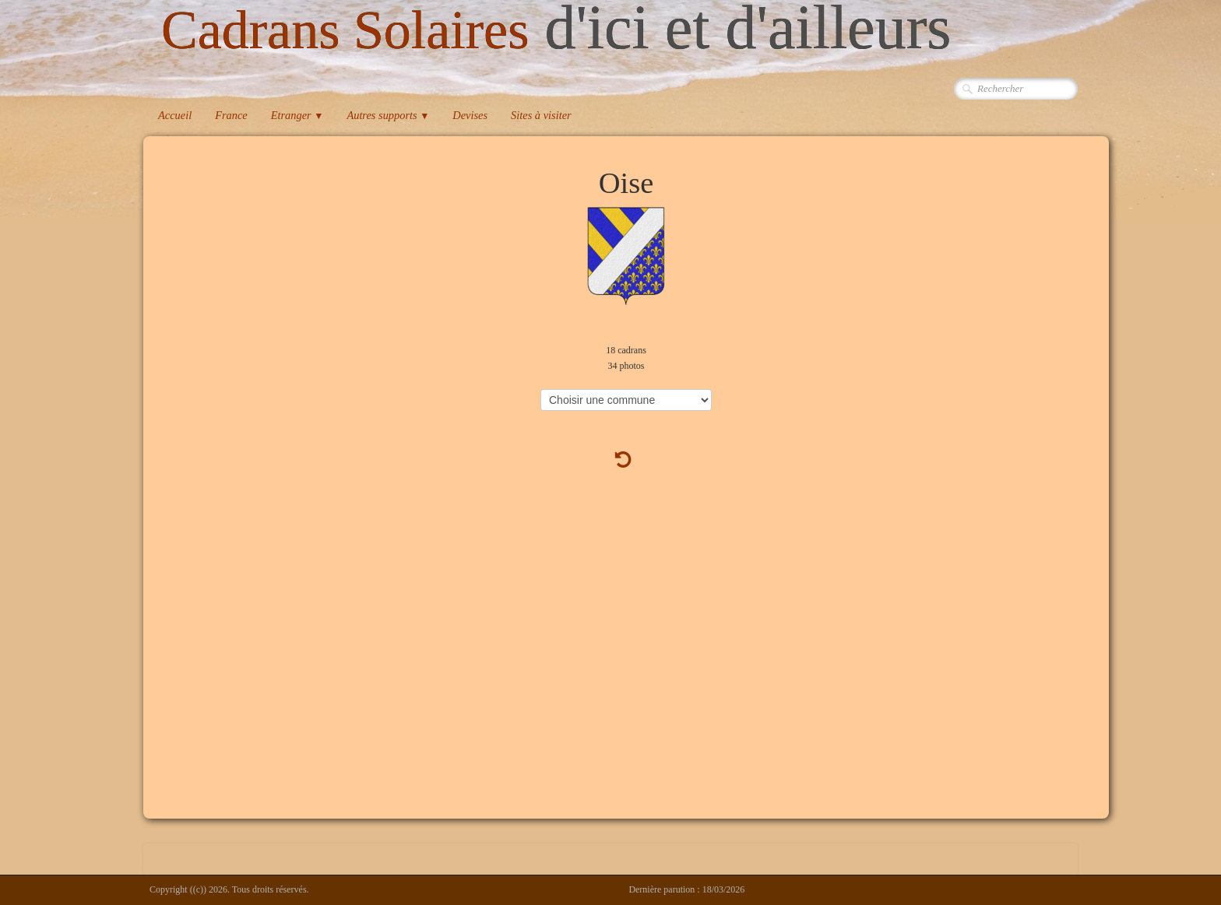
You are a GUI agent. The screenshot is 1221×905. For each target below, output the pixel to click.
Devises (469, 115)
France (231, 115)
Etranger (297, 115)
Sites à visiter (541, 115)
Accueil (175, 115)
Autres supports (388, 115)
